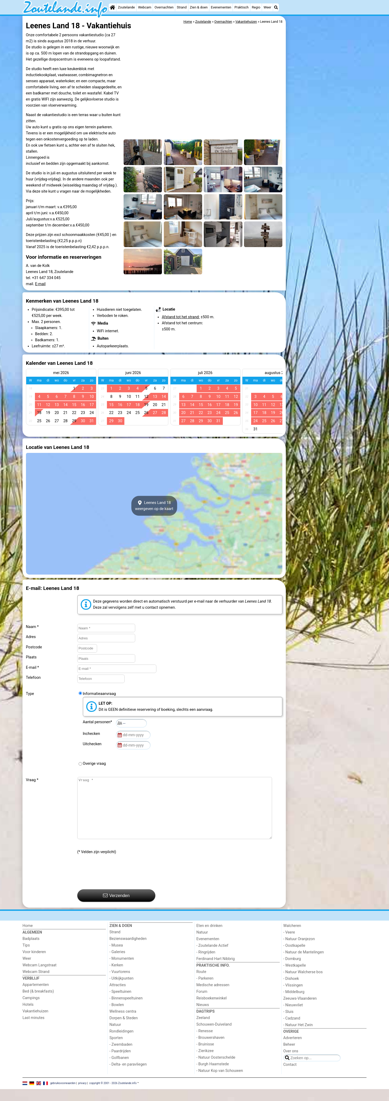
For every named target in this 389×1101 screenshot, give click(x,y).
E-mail (40, 284)
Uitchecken (93, 744)
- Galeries (117, 964)
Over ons (290, 1063)
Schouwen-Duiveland (214, 1036)
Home (27, 937)
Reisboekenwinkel (211, 1010)
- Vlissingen (293, 997)
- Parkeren (204, 990)
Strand (182, 7)
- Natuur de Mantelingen (303, 964)
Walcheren (292, 937)
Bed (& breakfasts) (38, 1003)
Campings (31, 1010)
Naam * (32, 627)
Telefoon (33, 677)
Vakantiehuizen (35, 1023)
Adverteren (292, 1050)
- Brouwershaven (210, 1049)
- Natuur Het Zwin (298, 1037)
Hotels (28, 1016)
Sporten (116, 1050)
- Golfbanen (119, 1069)
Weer (267, 7)
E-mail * (32, 667)
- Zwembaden (121, 1056)
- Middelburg (294, 1004)
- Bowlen (117, 1016)
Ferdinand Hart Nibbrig (215, 970)
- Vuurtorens (120, 983)
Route (201, 983)
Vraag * (32, 780)
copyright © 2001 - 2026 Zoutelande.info (113, 1095)
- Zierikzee (205, 1063)
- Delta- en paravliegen (128, 1076)
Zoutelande (126, 7)
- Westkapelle (294, 977)
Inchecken (92, 733)
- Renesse (204, 1043)
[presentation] (117, 884)
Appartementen (35, 996)
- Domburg (292, 970)
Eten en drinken (209, 937)
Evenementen (221, 7)
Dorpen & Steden (124, 1030)
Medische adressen (212, 997)
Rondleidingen (122, 1043)
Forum (201, 1003)
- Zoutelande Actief (212, 957)
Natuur (115, 1036)
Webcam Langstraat (39, 977)
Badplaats (30, 950)
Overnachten (164, 7)
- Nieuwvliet (293, 1017)
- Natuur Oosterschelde (215, 1069)
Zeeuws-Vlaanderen (300, 1010)
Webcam (144, 7)
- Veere (289, 944)
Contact (290, 1076)
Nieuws (202, 1016)
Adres (31, 637)
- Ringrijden (205, 964)
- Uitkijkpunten (122, 990)
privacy (82, 1095)
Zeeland (203, 1029)
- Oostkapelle (294, 957)
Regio (256, 7)
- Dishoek (291, 990)
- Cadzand (291, 1030)
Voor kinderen (34, 964)
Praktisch (241, 7)
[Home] (112, 7)
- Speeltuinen (121, 1003)
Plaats (31, 657)
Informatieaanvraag (99, 693)
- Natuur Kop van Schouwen (219, 1082)
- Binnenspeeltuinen (126, 1010)
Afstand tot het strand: (181, 317)
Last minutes (33, 1029)
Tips (26, 957)
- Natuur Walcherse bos (303, 984)
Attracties (118, 997)
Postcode (34, 647)
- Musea (116, 957)
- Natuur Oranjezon (299, 951)
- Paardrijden (120, 1063)
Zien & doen (198, 7)
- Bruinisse (205, 1056)
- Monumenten (122, 970)
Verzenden (116, 907)
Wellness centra (123, 1023)
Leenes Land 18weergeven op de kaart (154, 506)
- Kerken (116, 977)
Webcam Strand (35, 983)
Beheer (289, 1056)
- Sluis (288, 1023)
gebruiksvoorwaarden (63, 1095)
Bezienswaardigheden (128, 950)
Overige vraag (94, 763)
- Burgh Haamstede (212, 1076)
